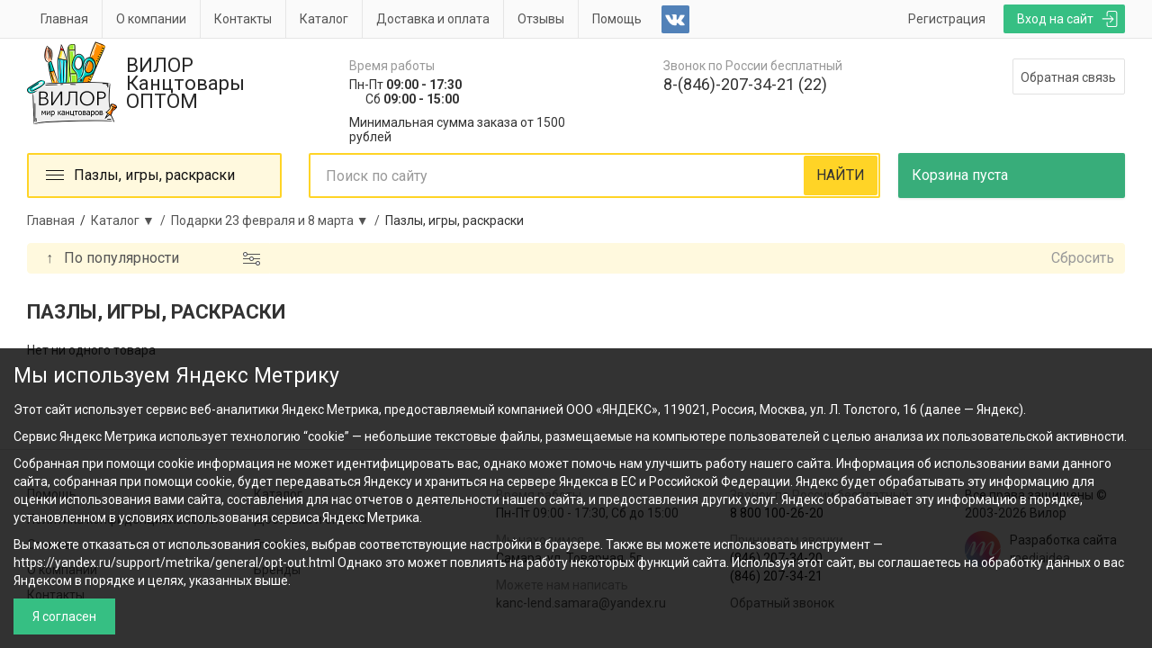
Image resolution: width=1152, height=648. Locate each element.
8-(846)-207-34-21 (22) (745, 84)
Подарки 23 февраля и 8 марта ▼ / (278, 220)
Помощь (617, 19)
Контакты (243, 19)
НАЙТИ (840, 175)
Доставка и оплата (433, 19)
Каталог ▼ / (131, 220)
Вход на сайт (1055, 19)
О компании (151, 19)
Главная (64, 19)
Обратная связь (1068, 77)
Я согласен (64, 616)
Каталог (324, 19)
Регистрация (947, 19)
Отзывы (541, 19)
